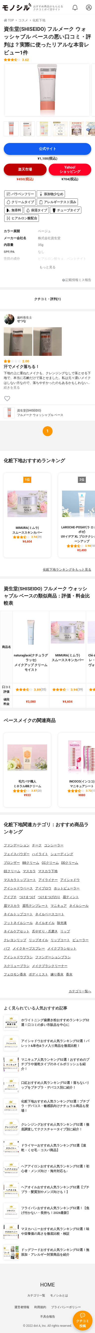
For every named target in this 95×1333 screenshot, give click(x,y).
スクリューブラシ (17, 966)
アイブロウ (43, 888)
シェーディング (62, 854)
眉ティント (71, 897)
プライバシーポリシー (66, 1307)
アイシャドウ (70, 880)
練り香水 (57, 974)
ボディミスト (38, 974)
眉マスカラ (12, 906)
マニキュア (59, 906)
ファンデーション (17, 845)
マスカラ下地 (48, 871)
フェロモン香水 (15, 974)
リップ (65, 931)
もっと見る (47, 267)
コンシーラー (53, 845)
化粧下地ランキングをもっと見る (67, 569)
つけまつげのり (49, 897)
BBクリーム (30, 863)
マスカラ (29, 871)
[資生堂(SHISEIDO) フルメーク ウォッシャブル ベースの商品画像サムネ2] (27, 128)
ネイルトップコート (18, 914)
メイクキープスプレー (29, 948)
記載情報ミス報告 (76, 280)
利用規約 (40, 1307)
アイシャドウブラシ (18, 957)
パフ (7, 948)
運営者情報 (21, 1307)
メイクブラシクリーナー (49, 966)
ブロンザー (12, 863)
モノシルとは (59, 1295)
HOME (47, 1285)
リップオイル (38, 940)
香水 (69, 974)
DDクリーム (69, 863)
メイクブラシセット (61, 948)
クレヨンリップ (15, 940)
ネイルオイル (45, 923)
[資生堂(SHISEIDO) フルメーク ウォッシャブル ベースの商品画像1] (47, 90)
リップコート (60, 940)
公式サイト (47, 149)
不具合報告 (47, 1316)
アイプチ (10, 897)
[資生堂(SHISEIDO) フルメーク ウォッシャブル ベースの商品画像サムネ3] (43, 128)
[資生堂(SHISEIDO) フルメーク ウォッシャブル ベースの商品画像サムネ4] (60, 128)
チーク (37, 845)
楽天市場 (25, 169)
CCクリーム (50, 863)
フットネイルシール (18, 923)
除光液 (62, 923)
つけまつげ (27, 897)
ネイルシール (79, 906)
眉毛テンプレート (35, 906)
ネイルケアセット (17, 931)
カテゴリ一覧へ (80, 991)
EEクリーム (12, 871)
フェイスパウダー (17, 854)
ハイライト (40, 854)
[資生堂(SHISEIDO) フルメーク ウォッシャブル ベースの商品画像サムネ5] (76, 128)
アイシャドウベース (18, 888)
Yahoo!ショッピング (70, 169)
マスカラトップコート (20, 880)
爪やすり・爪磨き (45, 931)
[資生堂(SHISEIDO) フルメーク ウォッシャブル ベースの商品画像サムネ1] (11, 128)
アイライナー (48, 880)
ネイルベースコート (49, 914)
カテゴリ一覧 (36, 1295)
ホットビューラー (67, 888)
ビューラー (80, 940)
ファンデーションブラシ (53, 957)
